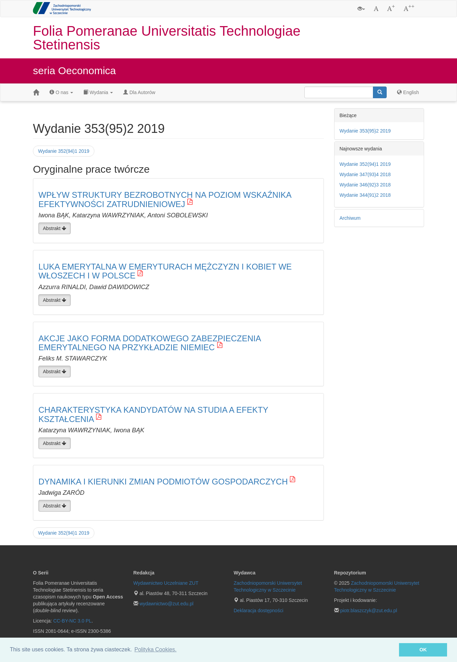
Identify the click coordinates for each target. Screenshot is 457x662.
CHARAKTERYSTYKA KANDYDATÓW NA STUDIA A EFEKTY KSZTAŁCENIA (153, 414)
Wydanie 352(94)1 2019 (63, 151)
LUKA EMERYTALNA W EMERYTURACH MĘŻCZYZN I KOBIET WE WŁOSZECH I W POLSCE (165, 271)
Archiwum (350, 218)
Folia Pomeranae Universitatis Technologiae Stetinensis (167, 37)
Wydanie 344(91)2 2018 (365, 195)
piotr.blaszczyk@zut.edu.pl (368, 610)
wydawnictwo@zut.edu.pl (166, 603)
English (408, 92)
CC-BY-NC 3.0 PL (72, 621)
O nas (61, 92)
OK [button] (423, 649)
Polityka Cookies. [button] (155, 649)
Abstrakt (54, 228)
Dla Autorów (139, 92)
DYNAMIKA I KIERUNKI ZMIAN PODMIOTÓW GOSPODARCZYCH (163, 481)
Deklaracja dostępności (258, 610)
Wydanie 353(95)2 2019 (365, 131)
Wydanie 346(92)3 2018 (365, 184)
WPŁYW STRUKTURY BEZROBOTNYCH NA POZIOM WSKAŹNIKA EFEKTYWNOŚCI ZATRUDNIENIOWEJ (164, 199)
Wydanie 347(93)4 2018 (365, 174)
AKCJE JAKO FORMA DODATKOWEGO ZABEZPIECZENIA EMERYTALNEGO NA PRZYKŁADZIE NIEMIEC (149, 343)
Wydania (98, 92)
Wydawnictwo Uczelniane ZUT (166, 583)
